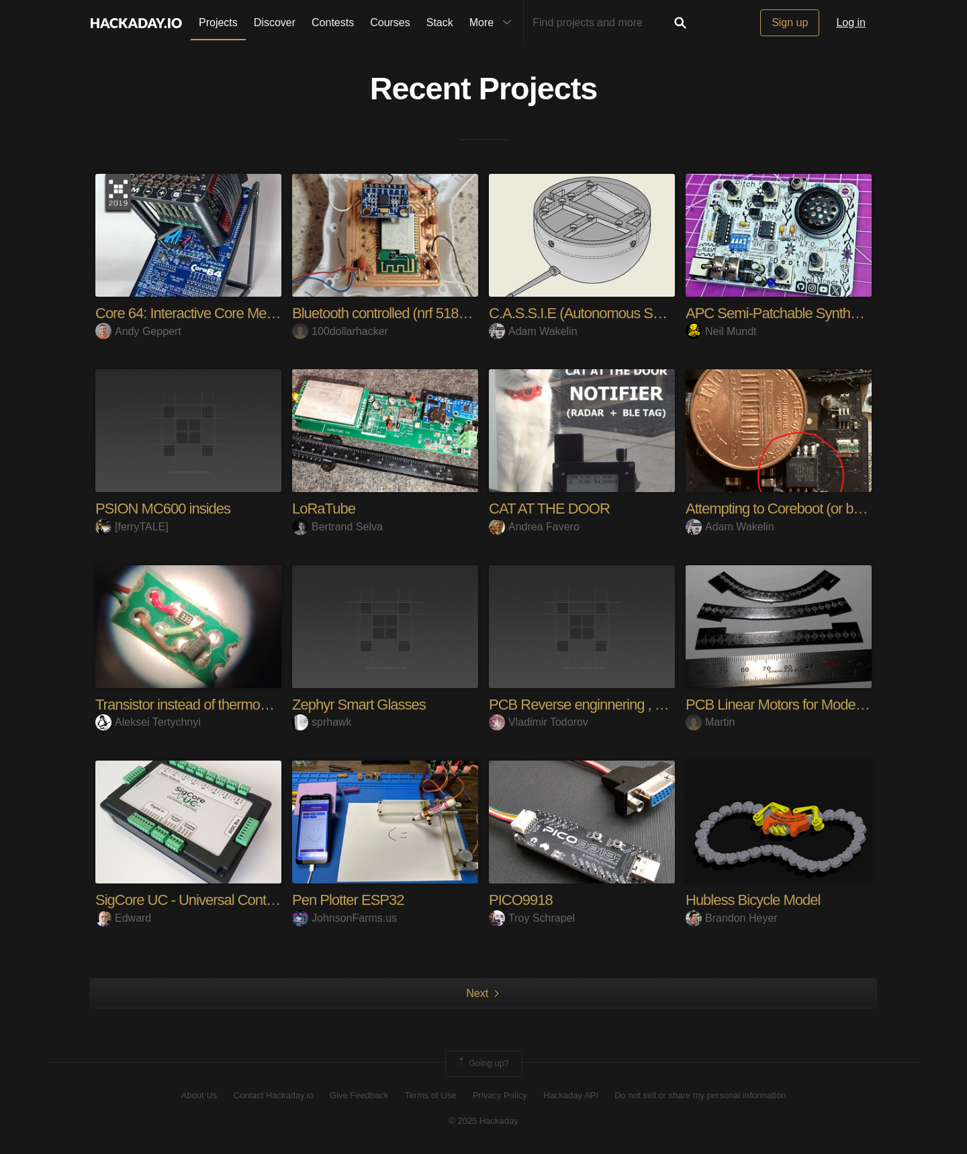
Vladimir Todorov (538, 722)
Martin (710, 722)
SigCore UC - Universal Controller (195, 900)
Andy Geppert (138, 331)
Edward (123, 918)
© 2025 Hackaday (483, 1121)
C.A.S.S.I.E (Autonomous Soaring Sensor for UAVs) (642, 313)
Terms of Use (431, 1095)
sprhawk (322, 722)
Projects (218, 22)
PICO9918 (521, 900)
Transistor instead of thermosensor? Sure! (219, 704)
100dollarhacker (340, 331)
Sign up (790, 22)
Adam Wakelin (533, 331)
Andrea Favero (534, 526)
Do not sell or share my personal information (700, 1095)
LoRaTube (323, 508)
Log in (851, 22)
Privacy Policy (500, 1095)
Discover (274, 22)
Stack (439, 22)
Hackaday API (570, 1095)
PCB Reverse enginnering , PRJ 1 (590, 704)
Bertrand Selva (337, 526)
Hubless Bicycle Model (753, 900)
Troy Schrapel (532, 918)
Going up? (483, 1063)
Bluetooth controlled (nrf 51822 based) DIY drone (437, 313)
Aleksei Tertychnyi (148, 722)
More (493, 23)
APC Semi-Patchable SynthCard (783, 313)
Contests (333, 22)
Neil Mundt (721, 331)
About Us (199, 1095)
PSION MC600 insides (162, 508)
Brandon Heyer (732, 918)
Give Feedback (359, 1095)
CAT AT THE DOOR (549, 508)
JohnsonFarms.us (344, 918)
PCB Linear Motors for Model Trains (792, 704)
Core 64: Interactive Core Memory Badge (217, 313)
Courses (390, 22)
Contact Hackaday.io (274, 1095)
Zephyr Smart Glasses (359, 704)
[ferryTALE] (132, 526)
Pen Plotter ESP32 (348, 900)
